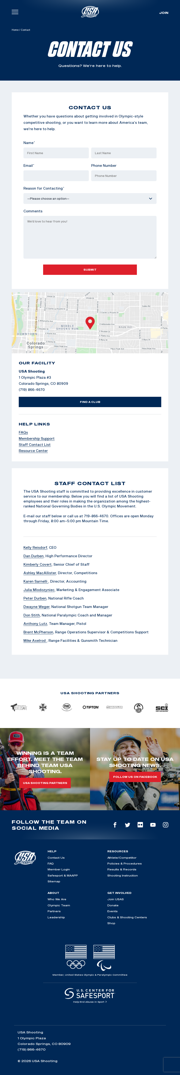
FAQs (23, 432)
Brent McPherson (38, 632)
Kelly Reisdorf (35, 547)
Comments (32, 211)
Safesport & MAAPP (63, 875)
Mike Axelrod (35, 640)
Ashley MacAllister (39, 573)
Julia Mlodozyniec (39, 590)
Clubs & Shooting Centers (127, 917)
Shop (111, 923)
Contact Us (56, 857)
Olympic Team (59, 905)
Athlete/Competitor (121, 857)
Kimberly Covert (37, 564)
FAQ (51, 863)
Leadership (56, 917)
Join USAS (115, 899)
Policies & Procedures (124, 863)
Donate (113, 905)
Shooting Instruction (122, 875)
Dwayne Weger (36, 606)
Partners (54, 911)
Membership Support (37, 438)
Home (15, 29)
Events (112, 911)
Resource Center (33, 450)
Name (29, 142)
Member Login (59, 869)
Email (28, 165)
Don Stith (31, 615)
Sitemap (54, 881)
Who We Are (57, 899)
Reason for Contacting (43, 188)
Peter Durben (34, 598)
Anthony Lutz (35, 623)
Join (163, 12)
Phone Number (103, 165)
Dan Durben (33, 556)
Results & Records (121, 869)
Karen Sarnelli (35, 581)
